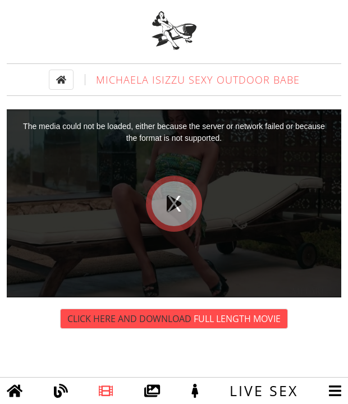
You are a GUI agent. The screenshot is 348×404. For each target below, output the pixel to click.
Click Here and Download (174, 319)
